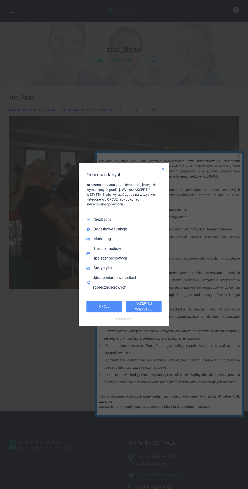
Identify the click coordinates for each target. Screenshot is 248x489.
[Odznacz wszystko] (163, 169)
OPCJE (104, 306)
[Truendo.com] (124, 319)
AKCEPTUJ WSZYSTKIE (144, 306)
